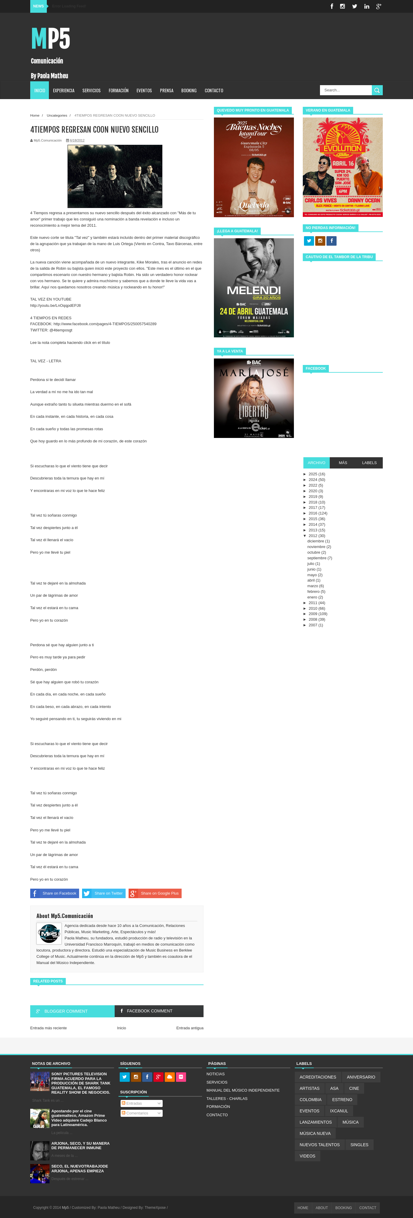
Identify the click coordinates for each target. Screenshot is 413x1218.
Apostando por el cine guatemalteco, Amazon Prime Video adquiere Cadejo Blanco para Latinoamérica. (79, 1118)
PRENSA (166, 90)
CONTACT (367, 1208)
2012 (313, 535)
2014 (313, 524)
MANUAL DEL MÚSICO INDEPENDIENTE (243, 1090)
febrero (314, 591)
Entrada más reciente (48, 1028)
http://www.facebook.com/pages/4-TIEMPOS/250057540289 (105, 324)
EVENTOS (144, 90)
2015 (313, 519)
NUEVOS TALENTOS (320, 1144)
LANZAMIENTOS (316, 1122)
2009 (313, 614)
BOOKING (189, 90)
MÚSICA (350, 1122)
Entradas (132, 1103)
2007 (313, 625)
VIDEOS (308, 1156)
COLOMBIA (311, 1099)
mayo (313, 575)
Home (34, 115)
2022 (313, 485)
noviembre (317, 546)
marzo (313, 586)
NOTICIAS (215, 1074)
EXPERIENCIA (63, 90)
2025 (313, 474)
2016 (313, 513)
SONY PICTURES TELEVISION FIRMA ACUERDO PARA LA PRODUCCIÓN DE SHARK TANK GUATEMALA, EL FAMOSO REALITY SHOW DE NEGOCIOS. (81, 1083)
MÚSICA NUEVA (315, 1133)
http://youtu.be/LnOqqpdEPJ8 (55, 305)
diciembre (316, 541)
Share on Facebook (53, 893)
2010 (313, 608)
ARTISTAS (310, 1088)
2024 (313, 479)
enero (313, 597)
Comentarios (135, 1113)
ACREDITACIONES (318, 1077)
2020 (313, 491)
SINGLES (359, 1144)
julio (312, 563)
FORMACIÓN (119, 90)
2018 (313, 502)
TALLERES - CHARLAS (226, 1098)
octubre (314, 552)
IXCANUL (339, 1111)
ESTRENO (342, 1099)
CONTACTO (214, 90)
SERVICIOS (91, 90)
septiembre (318, 558)
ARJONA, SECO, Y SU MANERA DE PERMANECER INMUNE (81, 1145)
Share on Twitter (102, 893)
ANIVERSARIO (361, 1077)
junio (312, 569)
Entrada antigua (190, 1028)
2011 (313, 603)
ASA (334, 1088)
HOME (303, 1208)
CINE (354, 1088)
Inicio (121, 1028)
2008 (313, 619)
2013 (313, 530)
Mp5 (50, 40)
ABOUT (322, 1208)
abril (312, 580)
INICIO (39, 90)
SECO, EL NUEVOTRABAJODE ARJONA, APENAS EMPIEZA (80, 1168)
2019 (313, 496)
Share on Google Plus (154, 893)
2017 (313, 507)
